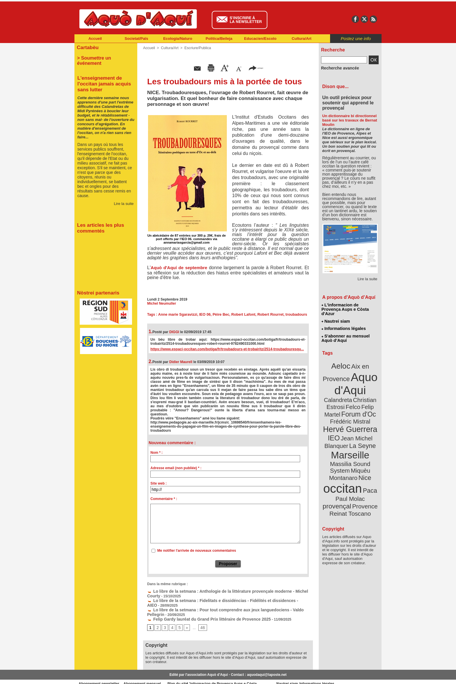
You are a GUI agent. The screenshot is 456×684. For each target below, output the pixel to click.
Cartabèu (87, 46)
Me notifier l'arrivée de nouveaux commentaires (196, 551)
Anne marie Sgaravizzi (176, 314)
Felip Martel (342, 394)
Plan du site (202, 675)
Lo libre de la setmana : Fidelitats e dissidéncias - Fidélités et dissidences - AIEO (217, 599)
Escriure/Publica (195, 48)
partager (256, 67)
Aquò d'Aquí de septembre (179, 267)
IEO (336, 415)
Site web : (158, 483)
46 (200, 619)
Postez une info (356, 38)
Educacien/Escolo (260, 38)
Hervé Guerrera (350, 408)
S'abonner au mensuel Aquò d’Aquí (345, 331)
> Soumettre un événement (103, 57)
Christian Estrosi (343, 388)
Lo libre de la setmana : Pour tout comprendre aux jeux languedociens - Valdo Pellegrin (222, 603)
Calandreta (364, 381)
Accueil (95, 38)
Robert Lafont (239, 314)
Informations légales (343, 322)
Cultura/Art (301, 38)
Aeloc (342, 358)
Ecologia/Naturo (177, 38)
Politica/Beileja (219, 38)
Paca (367, 455)
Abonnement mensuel (151, 675)
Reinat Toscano (355, 472)
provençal (363, 463)
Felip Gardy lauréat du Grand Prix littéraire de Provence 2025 (200, 611)
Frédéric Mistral (356, 401)
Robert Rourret (264, 314)
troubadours (289, 314)
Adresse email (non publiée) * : (175, 468)
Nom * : (156, 453)
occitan (343, 454)
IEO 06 (202, 314)
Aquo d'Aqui (349, 373)
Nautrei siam (336, 315)
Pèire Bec (218, 314)
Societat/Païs (136, 38)
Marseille (340, 430)
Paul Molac (337, 463)
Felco (369, 388)
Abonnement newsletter (100, 675)
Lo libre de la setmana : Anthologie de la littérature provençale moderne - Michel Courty (222, 591)
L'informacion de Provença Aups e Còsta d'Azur (349, 306)
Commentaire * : (163, 499)
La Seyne (360, 422)
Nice (362, 444)
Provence (342, 469)
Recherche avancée (337, 68)
